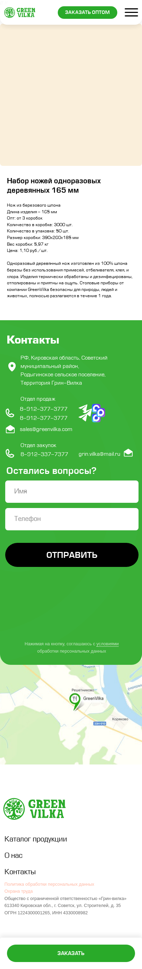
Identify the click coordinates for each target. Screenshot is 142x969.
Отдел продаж (38, 399)
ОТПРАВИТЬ (71, 555)
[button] (87, 12)
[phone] (72, 519)
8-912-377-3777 (44, 418)
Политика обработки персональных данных (49, 884)
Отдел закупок (38, 445)
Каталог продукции (36, 839)
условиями (107, 643)
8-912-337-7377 (44, 454)
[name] (72, 491)
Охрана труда (19, 891)
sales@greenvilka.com (46, 429)
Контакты (20, 872)
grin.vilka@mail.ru (99, 454)
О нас (14, 856)
